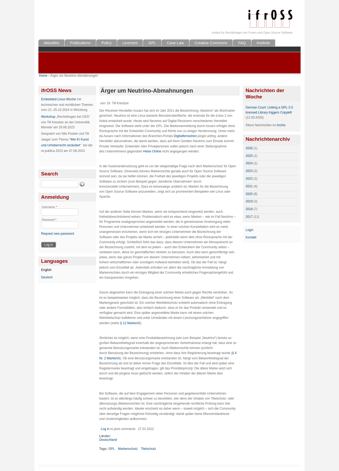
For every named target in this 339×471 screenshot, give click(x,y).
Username (49, 207)
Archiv (281, 125)
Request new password (57, 234)
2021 (249, 186)
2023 (249, 171)
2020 (249, 194)
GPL (152, 43)
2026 (249, 148)
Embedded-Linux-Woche (58, 99)
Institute (263, 43)
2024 (249, 163)
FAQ (242, 43)
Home (43, 76)
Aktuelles (51, 43)
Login (249, 230)
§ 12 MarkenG (130, 323)
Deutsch (47, 277)
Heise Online (152, 151)
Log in (105, 429)
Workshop (48, 117)
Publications (80, 43)
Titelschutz (148, 449)
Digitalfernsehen (185, 136)
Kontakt (251, 237)
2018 (249, 209)
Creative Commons (211, 43)
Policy (106, 43)
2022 (249, 178)
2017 (249, 217)
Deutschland (108, 440)
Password (49, 219)
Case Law (175, 43)
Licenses (129, 43)
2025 (249, 156)
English (46, 270)
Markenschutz (128, 449)
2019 (249, 201)
